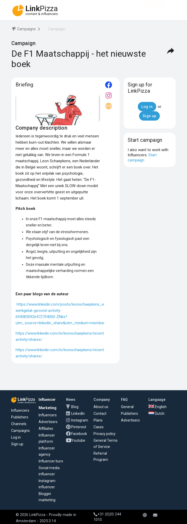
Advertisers (48, 422)
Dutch (156, 413)
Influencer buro (51, 461)
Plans (98, 420)
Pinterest (78, 427)
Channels (18, 424)
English (157, 407)
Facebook (79, 434)
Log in (16, 437)
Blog (74, 407)
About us (101, 407)
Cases (99, 427)
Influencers (20, 410)
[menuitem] (23, 30)
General (127, 407)
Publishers (19, 417)
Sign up (17, 444)
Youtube (78, 440)
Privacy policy (105, 434)
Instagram (79, 420)
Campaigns (20, 431)
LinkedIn (78, 413)
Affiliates (46, 428)
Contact (100, 413)
